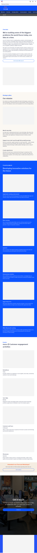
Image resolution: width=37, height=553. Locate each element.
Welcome (3, 12)
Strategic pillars (15, 12)
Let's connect (18, 469)
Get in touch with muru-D (18, 60)
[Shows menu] (35, 1)
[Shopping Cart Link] (30, 1)
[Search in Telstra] (18, 4)
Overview (8, 12)
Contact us (18, 509)
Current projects (23, 12)
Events (29, 12)
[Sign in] (33, 1)
